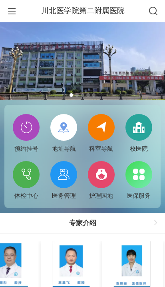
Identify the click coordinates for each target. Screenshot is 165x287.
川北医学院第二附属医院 (83, 10)
